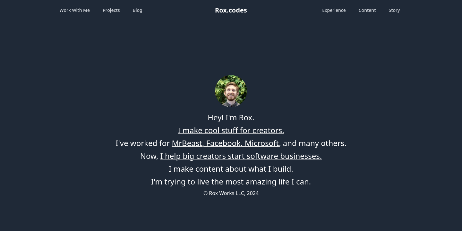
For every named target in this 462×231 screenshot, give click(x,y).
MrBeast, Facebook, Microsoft (225, 143)
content (209, 168)
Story (394, 10)
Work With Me (75, 10)
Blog (137, 10)
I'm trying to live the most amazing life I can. (231, 181)
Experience (334, 10)
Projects (111, 10)
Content (367, 10)
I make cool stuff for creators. (231, 130)
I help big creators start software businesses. (241, 155)
